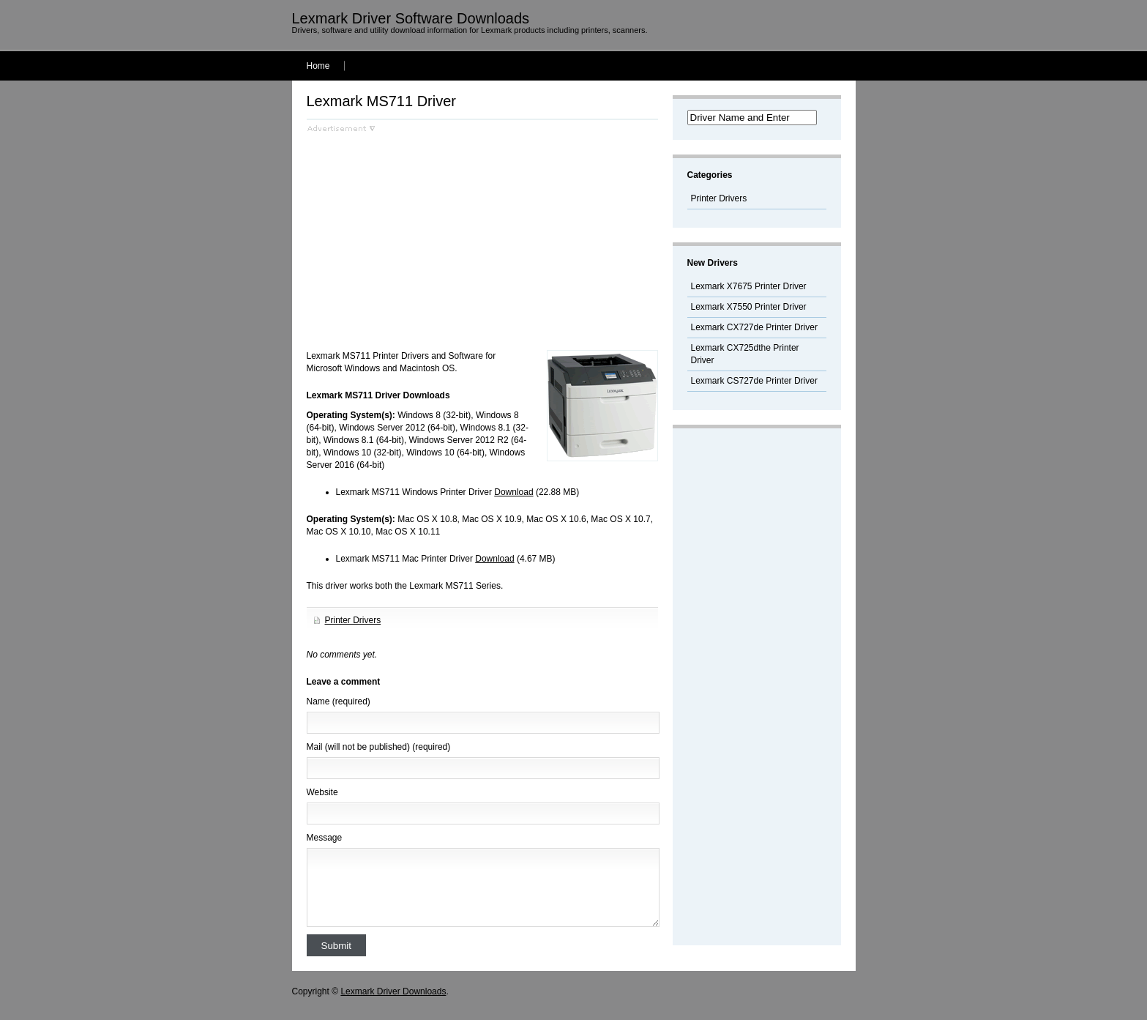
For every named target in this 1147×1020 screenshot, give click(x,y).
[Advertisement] (430, 235)
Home (318, 66)
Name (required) (338, 701)
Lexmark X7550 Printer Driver (749, 307)
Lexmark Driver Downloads (393, 991)
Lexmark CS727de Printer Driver (754, 381)
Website (322, 792)
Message (325, 838)
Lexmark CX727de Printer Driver (754, 327)
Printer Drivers (353, 620)
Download (513, 492)
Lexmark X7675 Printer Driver (749, 286)
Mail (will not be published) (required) (379, 747)
